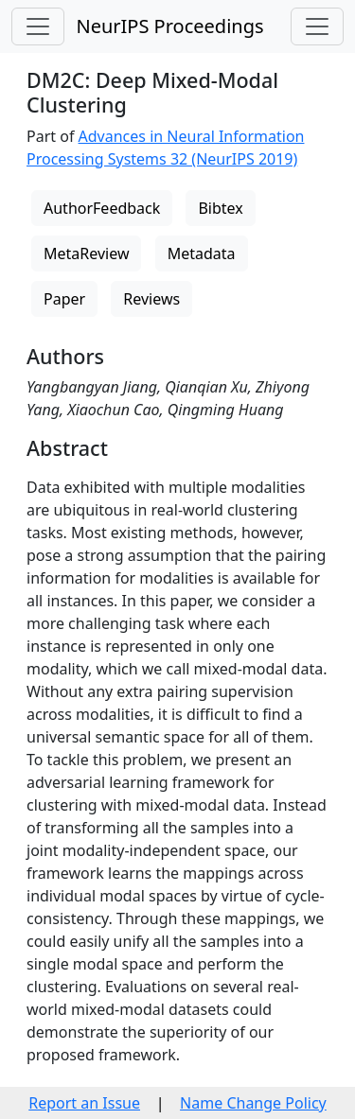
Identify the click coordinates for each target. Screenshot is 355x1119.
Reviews (151, 298)
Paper (64, 298)
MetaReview (86, 253)
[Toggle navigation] (37, 26)
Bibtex (220, 208)
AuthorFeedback (102, 208)
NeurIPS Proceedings (169, 26)
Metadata (202, 253)
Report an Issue (84, 1103)
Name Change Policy (253, 1103)
